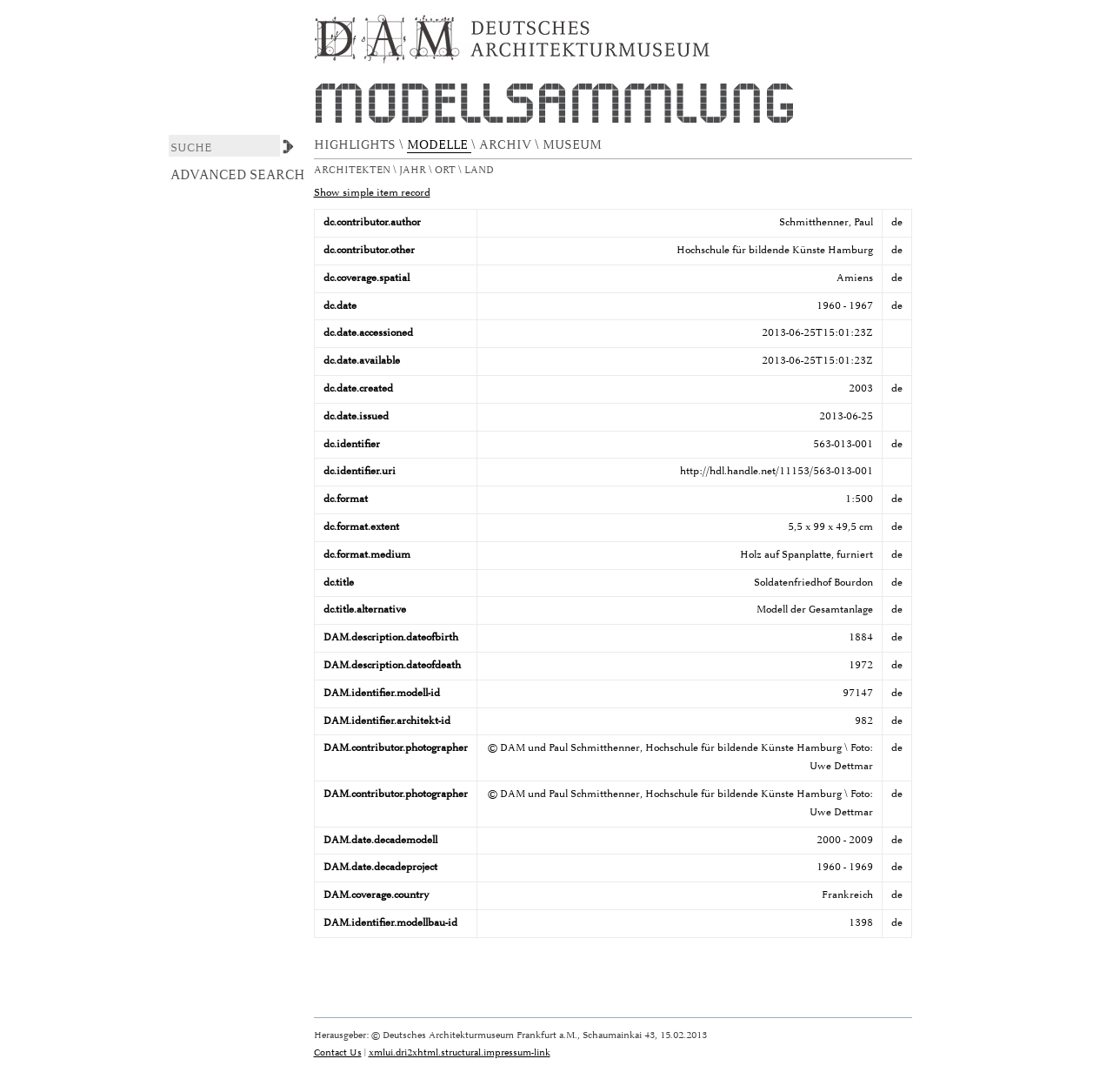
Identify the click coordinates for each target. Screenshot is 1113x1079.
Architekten (353, 170)
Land (480, 170)
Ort (446, 170)
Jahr (414, 170)
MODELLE (439, 144)
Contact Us (338, 1052)
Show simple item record (372, 192)
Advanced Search (237, 175)
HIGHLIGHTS (356, 144)
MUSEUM (574, 144)
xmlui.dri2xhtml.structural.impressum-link (459, 1052)
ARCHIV (507, 144)
